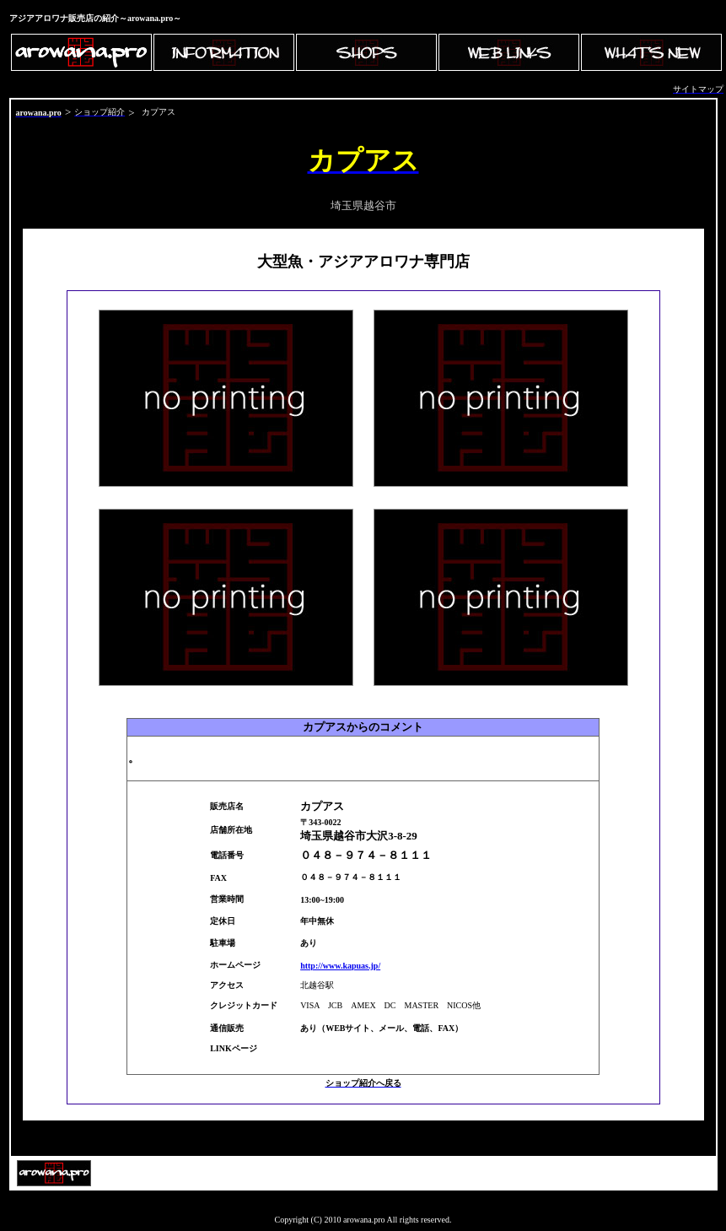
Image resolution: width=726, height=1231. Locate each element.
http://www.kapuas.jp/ (340, 965)
